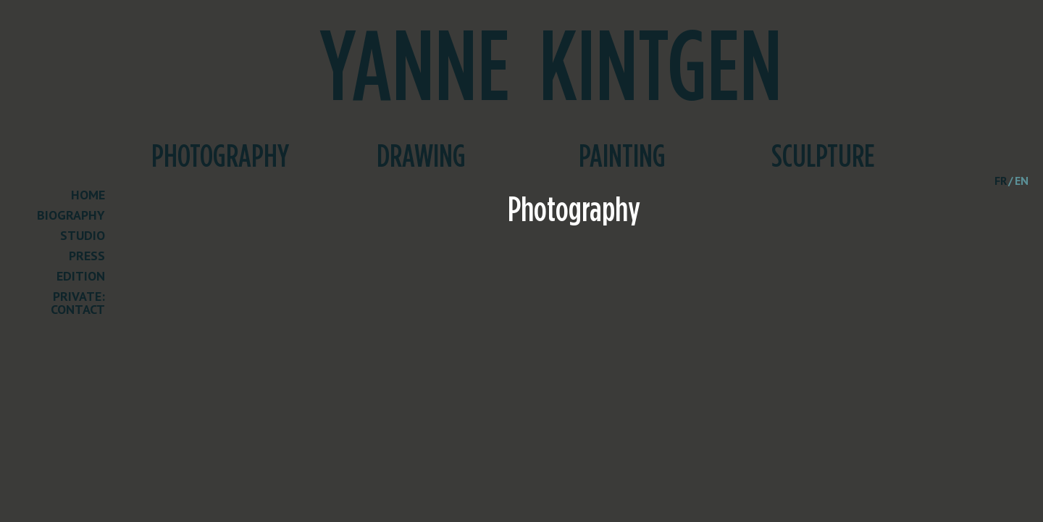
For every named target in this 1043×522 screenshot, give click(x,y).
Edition (80, 277)
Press (87, 256)
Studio (82, 236)
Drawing (421, 157)
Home (88, 195)
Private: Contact (78, 304)
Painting (622, 157)
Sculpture (823, 157)
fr (1000, 180)
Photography (220, 157)
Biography (71, 216)
